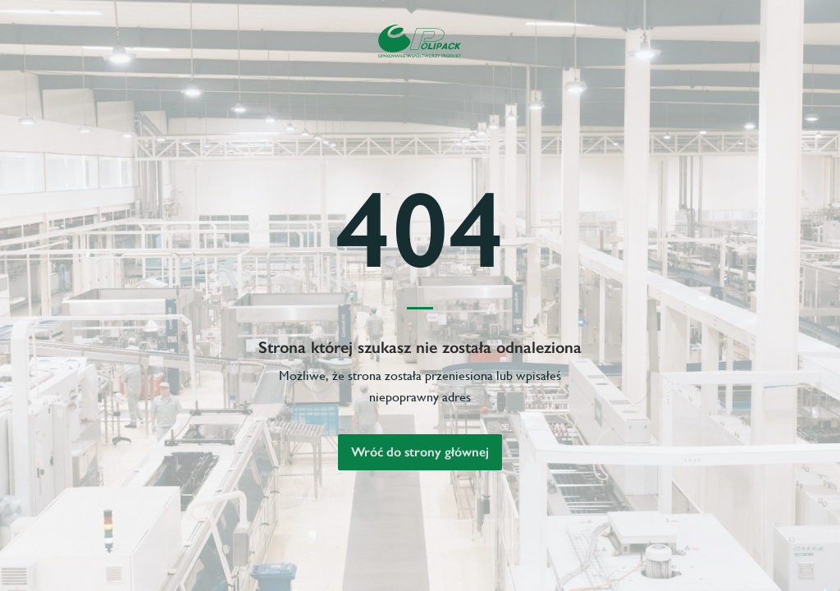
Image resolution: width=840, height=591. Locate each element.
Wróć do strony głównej (420, 452)
